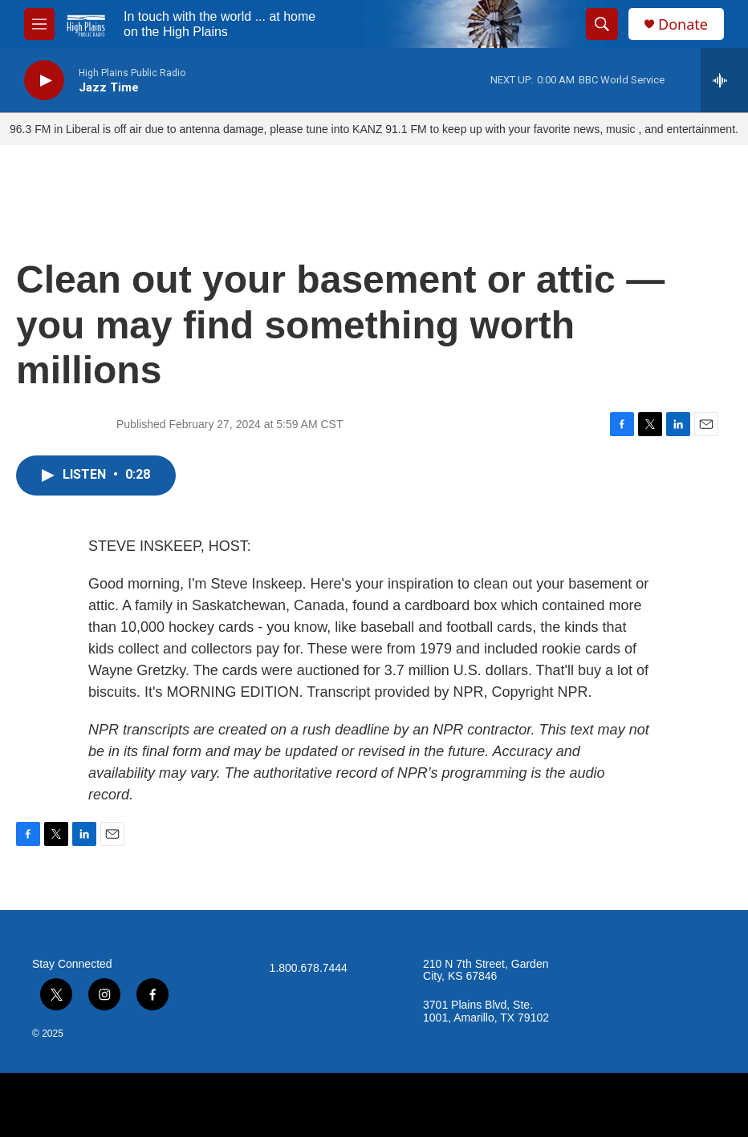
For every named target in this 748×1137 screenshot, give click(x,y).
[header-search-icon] (602, 24)
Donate (683, 24)
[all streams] (724, 80)
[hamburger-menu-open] (39, 24)
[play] (44, 80)
